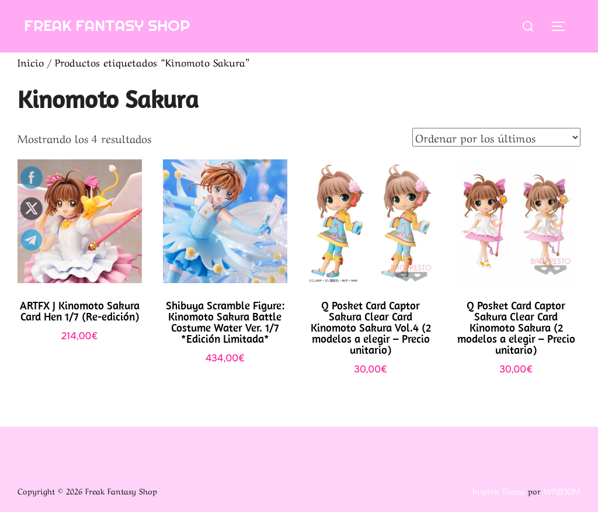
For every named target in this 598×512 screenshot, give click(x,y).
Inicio (31, 61)
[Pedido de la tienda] (496, 137)
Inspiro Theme (498, 490)
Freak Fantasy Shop (107, 25)
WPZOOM (562, 490)
